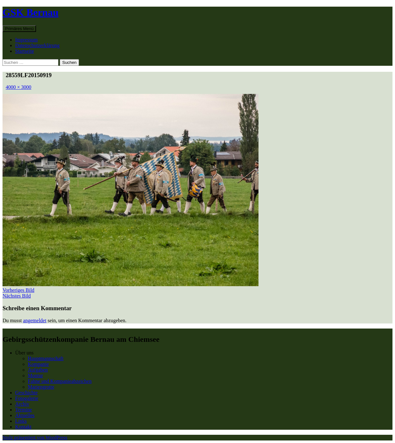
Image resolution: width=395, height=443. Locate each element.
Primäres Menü (19, 28)
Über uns (24, 352)
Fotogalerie (26, 398)
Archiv (22, 404)
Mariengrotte (41, 387)
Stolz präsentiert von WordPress (35, 437)
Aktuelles (24, 415)
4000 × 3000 (18, 87)
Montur (35, 375)
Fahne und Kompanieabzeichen (60, 381)
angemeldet (34, 320)
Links (21, 421)
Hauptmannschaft (46, 358)
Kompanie (38, 364)
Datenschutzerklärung (37, 45)
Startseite (24, 51)
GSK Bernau (30, 12)
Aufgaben (38, 369)
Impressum (26, 39)
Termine (23, 409)
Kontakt (23, 426)
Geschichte (26, 392)
